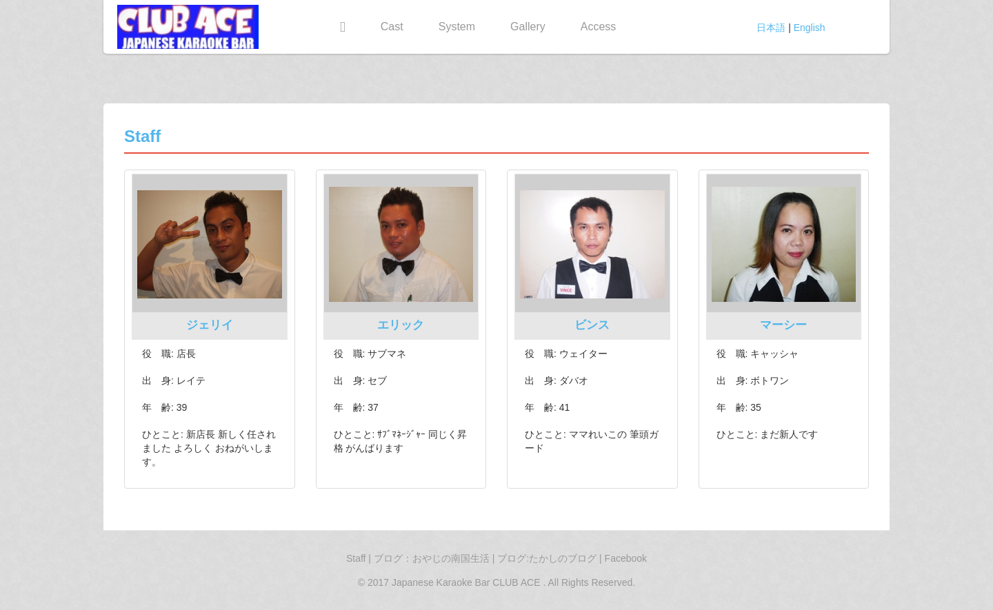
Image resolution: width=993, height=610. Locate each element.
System (457, 26)
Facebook (626, 558)
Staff (356, 558)
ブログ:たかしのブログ (548, 558)
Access (598, 26)
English (809, 27)
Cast (392, 26)
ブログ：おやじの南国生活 (433, 558)
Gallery (527, 26)
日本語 (770, 27)
